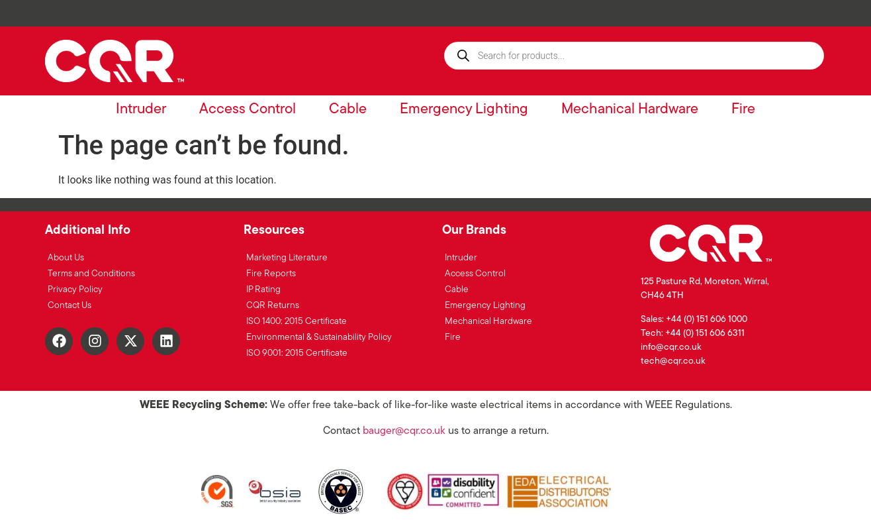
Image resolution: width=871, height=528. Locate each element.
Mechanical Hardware (629, 109)
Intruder (141, 109)
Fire (743, 109)
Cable (348, 109)
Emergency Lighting (464, 109)
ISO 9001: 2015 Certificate (296, 353)
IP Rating (263, 290)
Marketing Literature (287, 258)
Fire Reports (271, 274)
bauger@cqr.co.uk (404, 431)
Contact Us (69, 306)
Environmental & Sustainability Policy (319, 338)
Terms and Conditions (91, 274)
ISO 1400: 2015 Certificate (296, 322)
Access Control (247, 109)
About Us (66, 258)
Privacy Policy (75, 290)
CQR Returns (272, 306)
